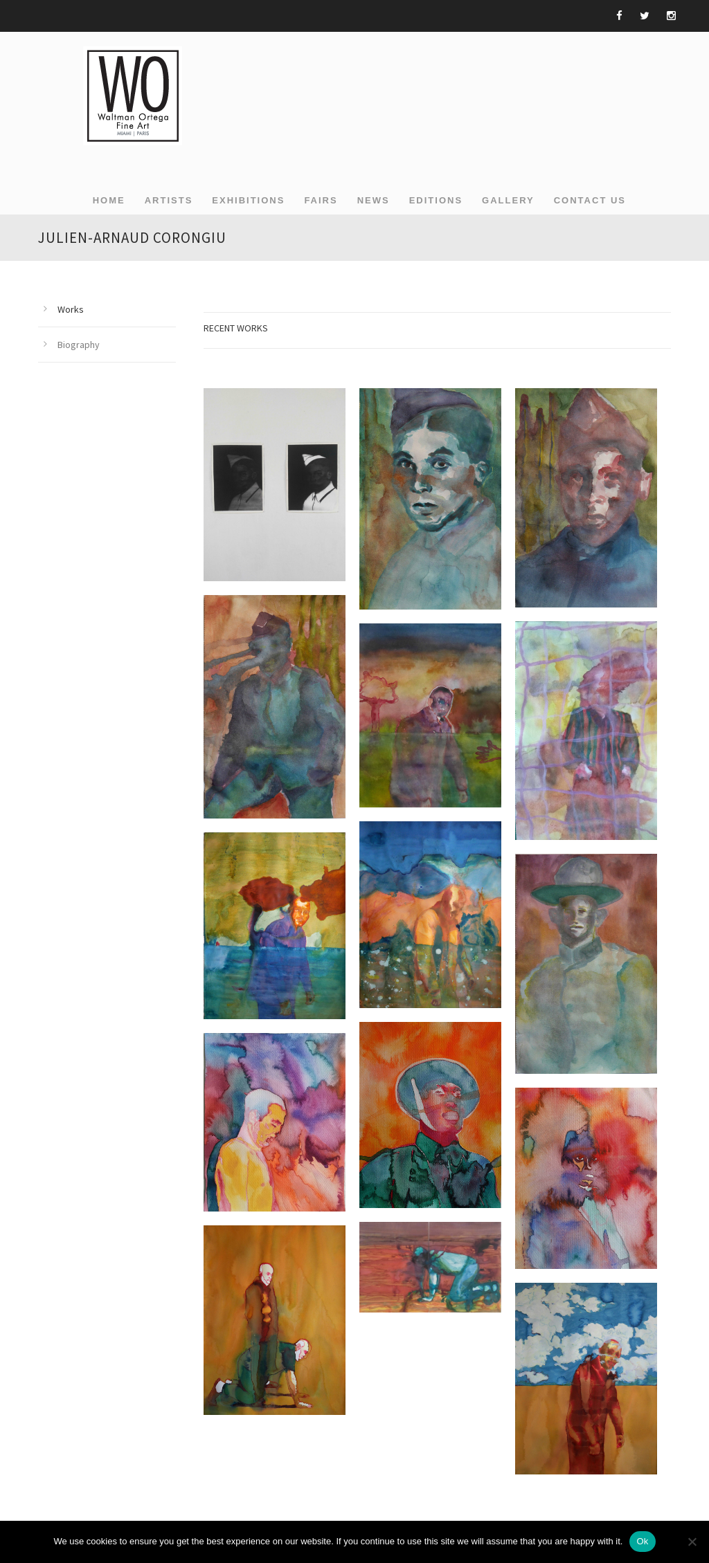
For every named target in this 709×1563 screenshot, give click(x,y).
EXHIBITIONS (248, 200)
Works (70, 309)
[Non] (692, 1541)
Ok (642, 1541)
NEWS (373, 200)
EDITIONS (436, 200)
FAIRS (320, 200)
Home (109, 200)
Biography (78, 344)
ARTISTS (169, 200)
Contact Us (590, 200)
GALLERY (508, 200)
